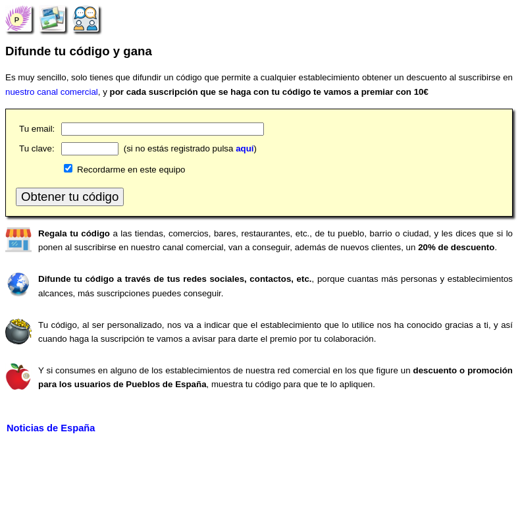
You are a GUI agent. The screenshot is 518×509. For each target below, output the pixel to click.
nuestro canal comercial (51, 92)
